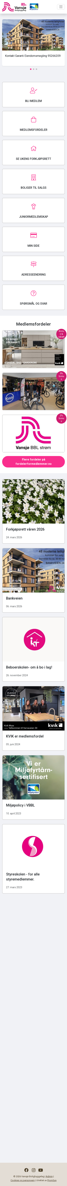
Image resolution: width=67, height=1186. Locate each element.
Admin (49, 1176)
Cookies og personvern (23, 1180)
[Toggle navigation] (61, 6)
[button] (30, 69)
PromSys (51, 1180)
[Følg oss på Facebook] (26, 1170)
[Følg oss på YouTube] (40, 1170)
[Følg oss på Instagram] (33, 1170)
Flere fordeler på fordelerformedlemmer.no (34, 462)
